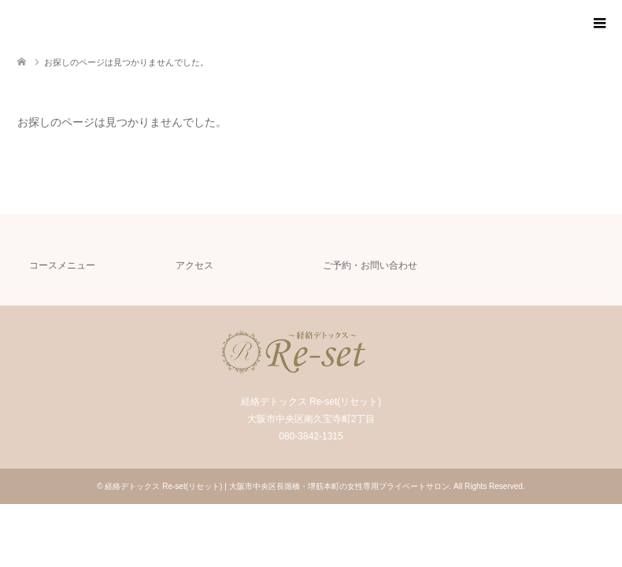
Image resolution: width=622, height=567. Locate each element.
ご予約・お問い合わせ (370, 265)
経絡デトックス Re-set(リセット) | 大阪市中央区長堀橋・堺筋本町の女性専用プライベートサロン (277, 486)
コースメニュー (62, 265)
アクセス (194, 265)
